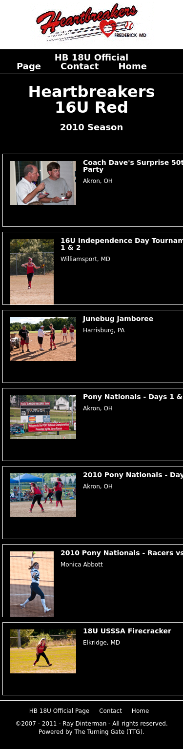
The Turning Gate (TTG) (108, 732)
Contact (80, 66)
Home (132, 66)
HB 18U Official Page (59, 711)
